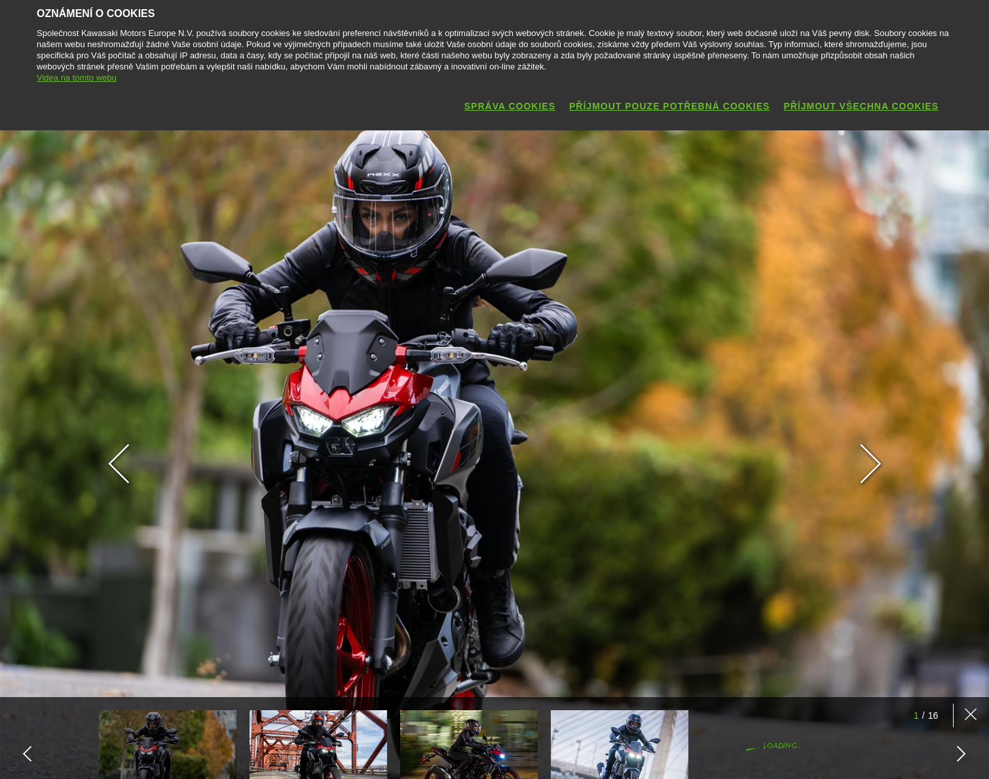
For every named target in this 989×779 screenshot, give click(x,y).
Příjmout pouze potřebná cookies (669, 106)
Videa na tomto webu (77, 78)
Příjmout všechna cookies (861, 106)
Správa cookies (509, 106)
